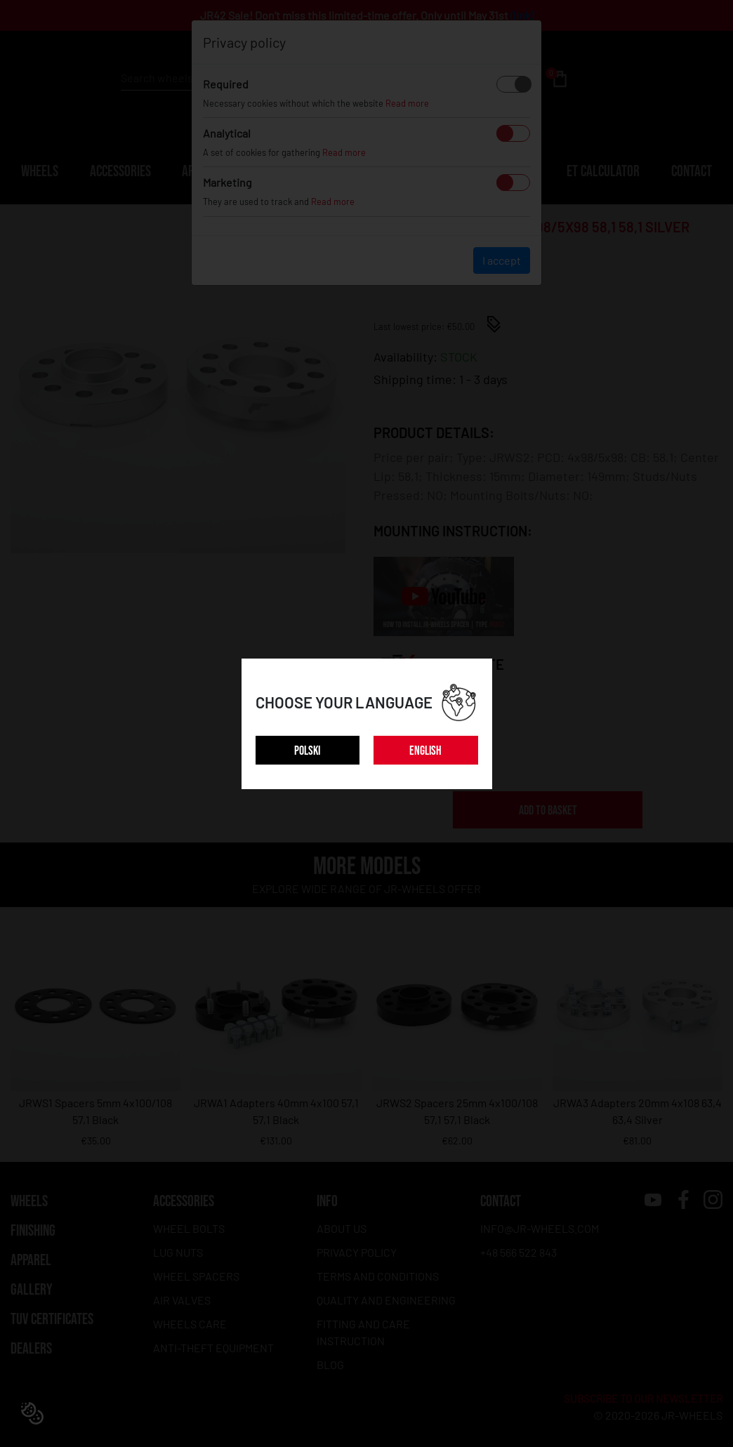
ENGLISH (425, 751)
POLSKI (307, 751)
